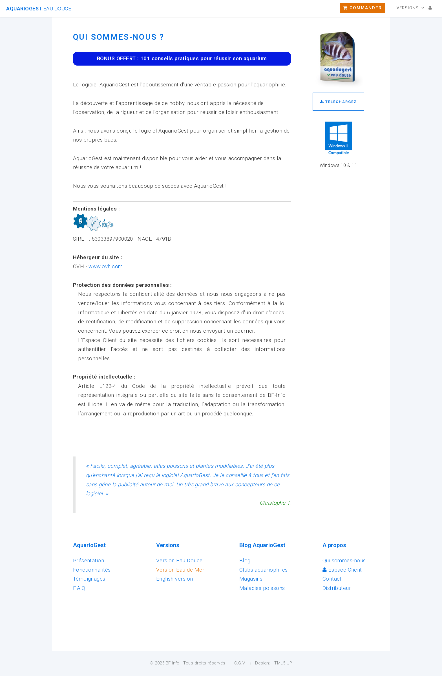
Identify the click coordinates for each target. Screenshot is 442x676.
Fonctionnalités (92, 570)
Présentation (88, 561)
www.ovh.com (106, 266)
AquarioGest (38, 9)
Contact (332, 579)
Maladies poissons (262, 588)
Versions (408, 7)
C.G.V (239, 663)
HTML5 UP (281, 663)
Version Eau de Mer (180, 570)
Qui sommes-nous (344, 561)
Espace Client (342, 570)
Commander (362, 7)
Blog (245, 561)
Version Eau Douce (179, 561)
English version (174, 579)
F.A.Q (79, 588)
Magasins (251, 579)
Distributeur (336, 588)
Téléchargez (338, 102)
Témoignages (89, 579)
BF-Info (173, 663)
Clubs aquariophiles (263, 570)
